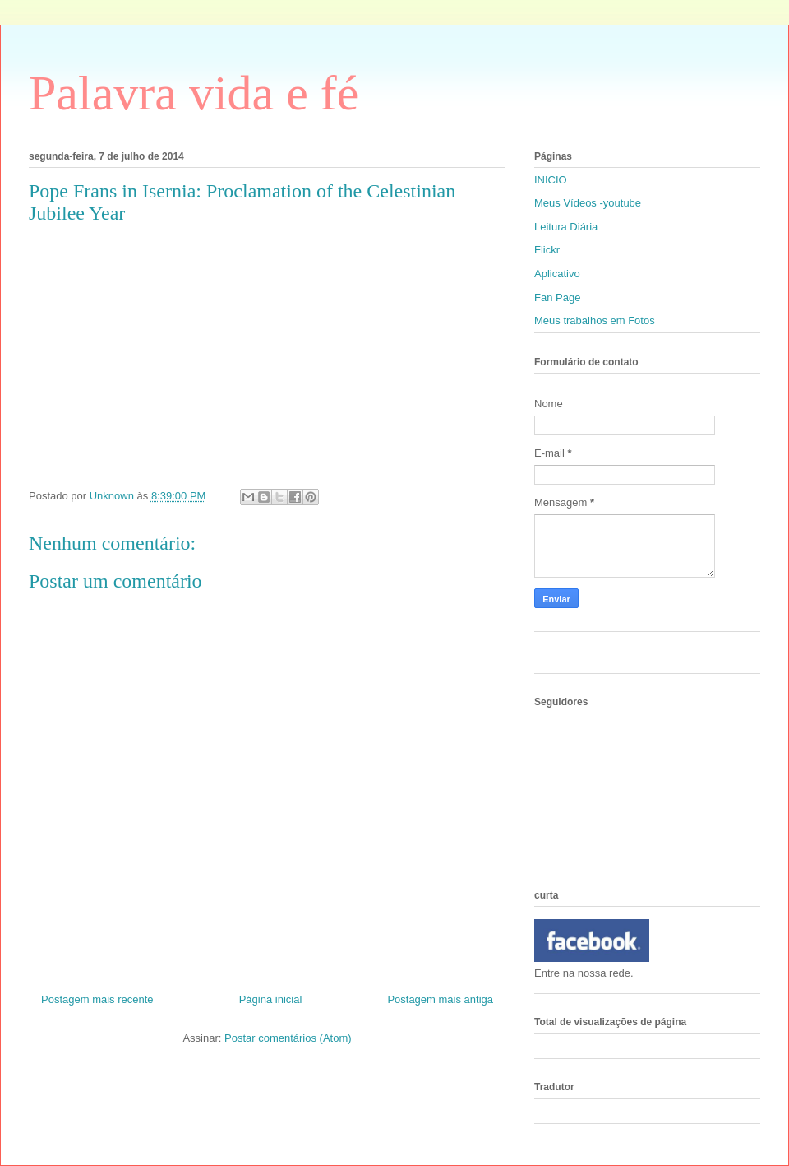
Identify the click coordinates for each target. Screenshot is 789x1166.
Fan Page (557, 297)
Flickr (547, 250)
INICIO (550, 180)
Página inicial (270, 999)
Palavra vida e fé (193, 93)
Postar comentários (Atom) (288, 1038)
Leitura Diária (566, 227)
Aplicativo (557, 273)
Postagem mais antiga (440, 999)
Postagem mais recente (97, 999)
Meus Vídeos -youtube (587, 203)
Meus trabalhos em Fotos (594, 320)
